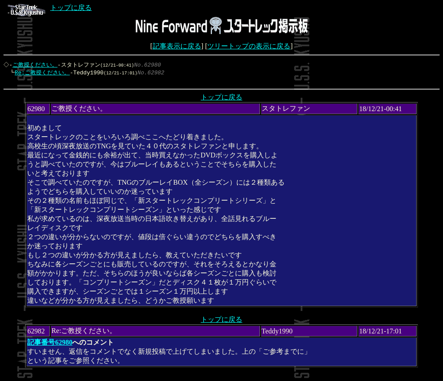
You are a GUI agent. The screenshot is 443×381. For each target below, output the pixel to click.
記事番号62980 (49, 344)
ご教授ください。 (35, 65)
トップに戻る (50, 7)
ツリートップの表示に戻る (248, 46)
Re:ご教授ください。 (40, 73)
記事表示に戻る (177, 46)
